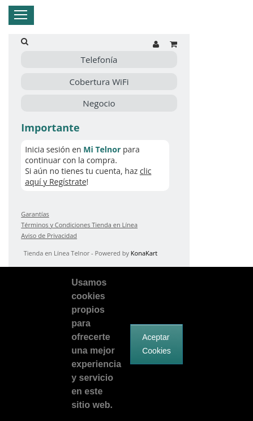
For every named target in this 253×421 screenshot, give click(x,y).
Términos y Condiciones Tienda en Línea (79, 224)
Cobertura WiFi (98, 81)
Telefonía (99, 59)
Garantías (35, 214)
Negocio (99, 103)
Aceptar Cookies (156, 344)
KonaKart (144, 253)
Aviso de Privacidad (49, 235)
